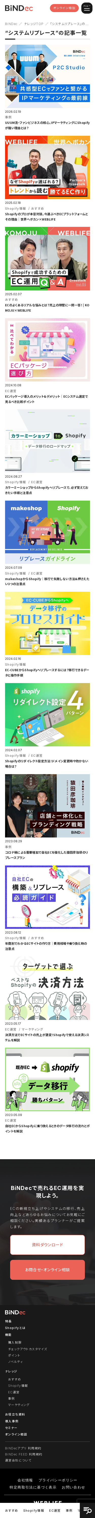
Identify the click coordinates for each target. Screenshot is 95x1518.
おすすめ (11, 1510)
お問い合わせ (73, 1487)
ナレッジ (11, 1371)
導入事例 (12, 1421)
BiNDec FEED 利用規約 (23, 1454)
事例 (69, 1510)
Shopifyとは (15, 1328)
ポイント (14, 1355)
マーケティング (19, 1405)
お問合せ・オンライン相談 (47, 1269)
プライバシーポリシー (58, 1480)
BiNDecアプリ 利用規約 (23, 1448)
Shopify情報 (33, 1510)
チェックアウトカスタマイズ (27, 1349)
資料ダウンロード (47, 1244)
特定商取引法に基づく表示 (33, 1487)
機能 (8, 1335)
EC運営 (55, 1510)
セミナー (11, 1428)
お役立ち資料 (15, 1414)
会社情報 (25, 1480)
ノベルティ (15, 1362)
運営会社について (18, 1460)
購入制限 (15, 1342)
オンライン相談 (64, 8)
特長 (8, 1321)
